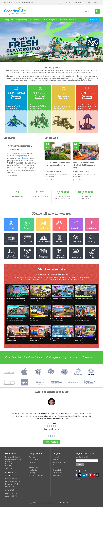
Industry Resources (59, 462)
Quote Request (34, 459)
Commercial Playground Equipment (13, 460)
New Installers (33, 467)
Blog (95, 2)
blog (34, 167)
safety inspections (22, 158)
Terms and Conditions (36, 475)
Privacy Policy (57, 475)
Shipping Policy (57, 470)
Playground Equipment (12, 457)
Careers (31, 465)
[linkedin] (83, 475)
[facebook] (76, 475)
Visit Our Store (51, 442)
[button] (48, 436)
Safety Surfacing (21, 20)
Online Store (94, 20)
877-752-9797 (86, 11)
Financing (32, 472)
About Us (67, 2)
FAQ (54, 467)
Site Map (87, 2)
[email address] (87, 460)
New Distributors (34, 470)
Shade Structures (34, 20)
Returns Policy (57, 472)
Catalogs (32, 462)
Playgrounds (9, 20)
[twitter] (79, 475)
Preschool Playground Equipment (12, 464)
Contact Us (77, 2)
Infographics (53, 20)
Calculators (63, 20)
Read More (13, 175)
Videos (45, 20)
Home (61, 2)
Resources (72, 20)
